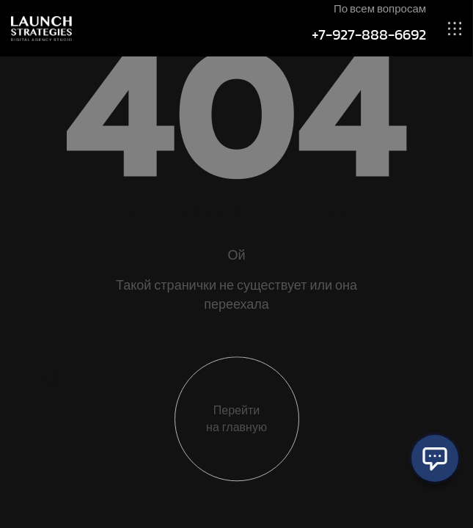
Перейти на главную (236, 422)
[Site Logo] (41, 27)
